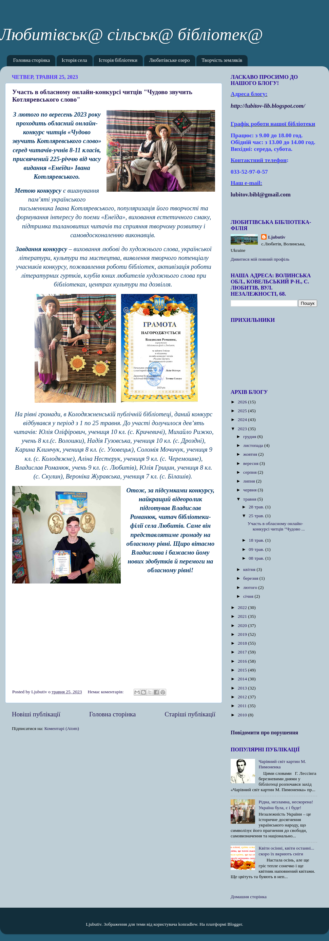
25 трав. (257, 515)
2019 (243, 634)
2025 (243, 410)
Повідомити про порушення (264, 732)
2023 (243, 428)
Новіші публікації (36, 714)
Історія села (74, 61)
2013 (243, 688)
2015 (243, 670)
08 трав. (257, 558)
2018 (243, 643)
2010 (243, 714)
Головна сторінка (31, 61)
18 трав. (257, 540)
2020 (243, 625)
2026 (243, 401)
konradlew (187, 924)
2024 (243, 419)
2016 (243, 661)
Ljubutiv (276, 237)
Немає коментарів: (106, 691)
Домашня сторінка (249, 896)
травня (250, 499)
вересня (251, 463)
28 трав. (257, 506)
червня (250, 489)
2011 (243, 705)
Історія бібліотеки (118, 61)
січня (248, 596)
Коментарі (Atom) (61, 728)
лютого (250, 587)
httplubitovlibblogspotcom (268, 106)
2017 (243, 652)
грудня (250, 436)
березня (251, 578)
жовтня (250, 454)
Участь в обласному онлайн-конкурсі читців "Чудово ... (276, 526)
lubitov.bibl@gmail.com (261, 194)
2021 (243, 616)
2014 (243, 678)
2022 (243, 607)
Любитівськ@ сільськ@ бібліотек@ (131, 34)
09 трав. (257, 549)
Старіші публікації (190, 714)
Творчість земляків (221, 61)
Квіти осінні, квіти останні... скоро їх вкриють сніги (286, 851)
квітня (249, 569)
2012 (243, 696)
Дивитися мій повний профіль (260, 259)
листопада (253, 445)
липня (249, 481)
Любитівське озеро (169, 61)
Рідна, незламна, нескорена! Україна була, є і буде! (285, 804)
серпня (250, 472)
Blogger (235, 924)
